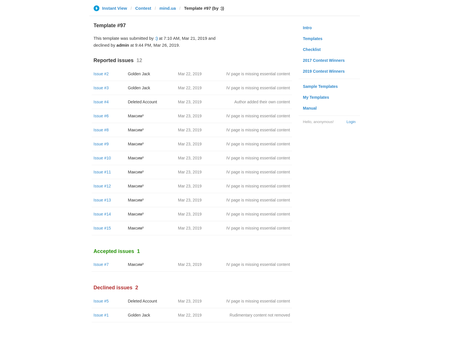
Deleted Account (142, 102)
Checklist (312, 49)
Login (351, 122)
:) (156, 38)
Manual (310, 108)
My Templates (316, 97)
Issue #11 (102, 172)
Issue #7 (101, 264)
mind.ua (167, 8)
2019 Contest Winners (324, 71)
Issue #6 (101, 116)
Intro (307, 27)
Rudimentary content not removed (260, 315)
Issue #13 (102, 200)
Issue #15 (102, 228)
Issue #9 (101, 144)
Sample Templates (320, 86)
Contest (143, 8)
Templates (312, 38)
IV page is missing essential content (258, 74)
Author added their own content (262, 102)
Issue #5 (101, 301)
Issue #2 (101, 74)
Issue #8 (101, 130)
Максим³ (136, 116)
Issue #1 (101, 315)
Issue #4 (101, 102)
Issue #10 (102, 158)
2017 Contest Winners (324, 60)
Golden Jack (139, 74)
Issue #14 (102, 214)
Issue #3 (101, 88)
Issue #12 (102, 186)
